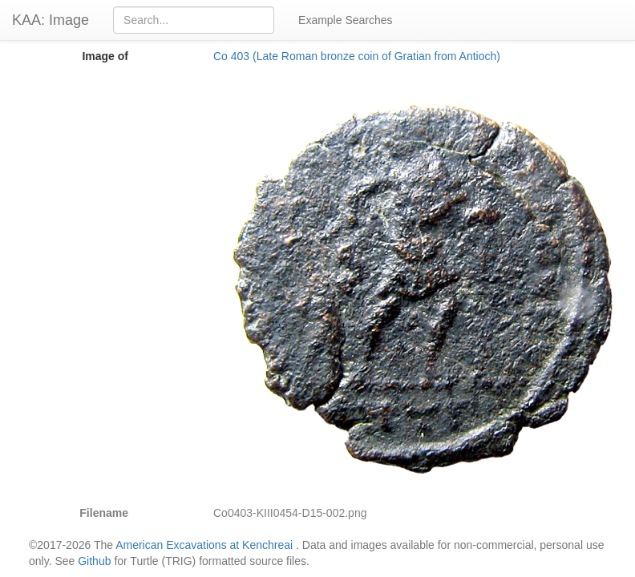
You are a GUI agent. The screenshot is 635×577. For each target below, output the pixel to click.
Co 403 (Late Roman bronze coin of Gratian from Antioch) (356, 56)
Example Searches (345, 20)
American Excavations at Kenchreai (204, 545)
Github (94, 561)
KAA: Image (50, 20)
